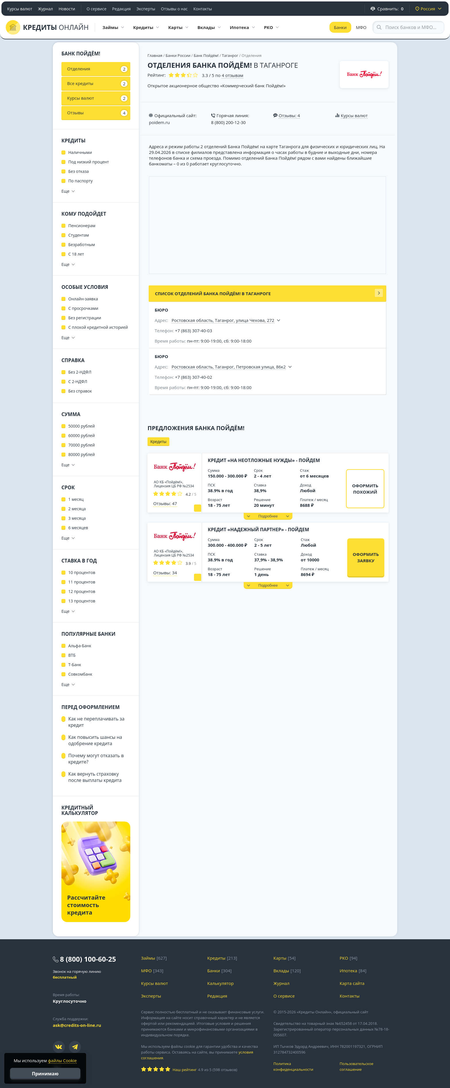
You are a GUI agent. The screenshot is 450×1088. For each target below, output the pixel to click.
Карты (280, 958)
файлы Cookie (62, 1060)
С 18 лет (76, 254)
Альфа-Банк (79, 645)
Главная (155, 55)
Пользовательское (368, 1066)
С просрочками (83, 308)
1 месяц (76, 499)
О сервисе (96, 8)
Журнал (45, 8)
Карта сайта (352, 983)
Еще (65, 191)
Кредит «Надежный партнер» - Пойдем (258, 529)
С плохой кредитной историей (98, 327)
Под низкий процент (88, 162)
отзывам (232, 75)
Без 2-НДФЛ (79, 372)
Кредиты (158, 441)
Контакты (202, 8)
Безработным (81, 244)
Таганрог (230, 55)
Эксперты (146, 8)
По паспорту (80, 180)
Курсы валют (19, 8)
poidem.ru (159, 122)
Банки (340, 27)
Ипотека (348, 970)
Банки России (178, 55)
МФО (361, 27)
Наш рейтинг (185, 1069)
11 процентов (81, 582)
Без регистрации (84, 317)
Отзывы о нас (174, 8)
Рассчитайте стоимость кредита (86, 905)
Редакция (121, 8)
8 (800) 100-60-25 (88, 959)
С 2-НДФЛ (77, 381)
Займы (148, 958)
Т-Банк (74, 664)
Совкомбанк (80, 674)
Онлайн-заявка (83, 299)
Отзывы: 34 (165, 572)
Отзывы (97, 113)
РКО (344, 958)
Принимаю (45, 1073)
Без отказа (78, 171)
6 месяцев (78, 527)
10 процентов (81, 572)
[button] (268, 516)
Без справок (80, 391)
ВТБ (71, 655)
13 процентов (81, 601)
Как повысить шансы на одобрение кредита (95, 740)
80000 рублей (81, 454)
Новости (67, 8)
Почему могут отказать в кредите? (96, 758)
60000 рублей (81, 435)
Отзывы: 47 (165, 503)
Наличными (80, 152)
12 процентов (81, 591)
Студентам (78, 235)
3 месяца (77, 518)
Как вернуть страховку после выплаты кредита (95, 777)
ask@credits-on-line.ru (77, 1025)
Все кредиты (97, 83)
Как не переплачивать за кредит (96, 722)
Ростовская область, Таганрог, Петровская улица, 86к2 (229, 367)
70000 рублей (81, 445)
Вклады (281, 970)
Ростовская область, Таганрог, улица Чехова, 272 (223, 320)
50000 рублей (81, 426)
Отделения (97, 69)
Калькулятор (220, 983)
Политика (302, 1066)
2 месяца (77, 508)
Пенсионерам (81, 225)
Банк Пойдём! (206, 55)
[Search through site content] (408, 27)
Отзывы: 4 (289, 115)
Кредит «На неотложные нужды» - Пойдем (264, 460)
